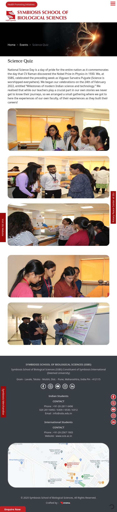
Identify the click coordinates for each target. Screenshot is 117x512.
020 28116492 (47, 409)
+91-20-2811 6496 (63, 406)
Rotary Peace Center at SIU (113, 207)
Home (11, 45)
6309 (59, 409)
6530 (67, 409)
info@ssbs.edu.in (62, 413)
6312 (75, 409)
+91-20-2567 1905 (63, 432)
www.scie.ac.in (64, 436)
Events (24, 45)
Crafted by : (58, 502)
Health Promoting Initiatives (21, 4)
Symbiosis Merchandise (3, 402)
